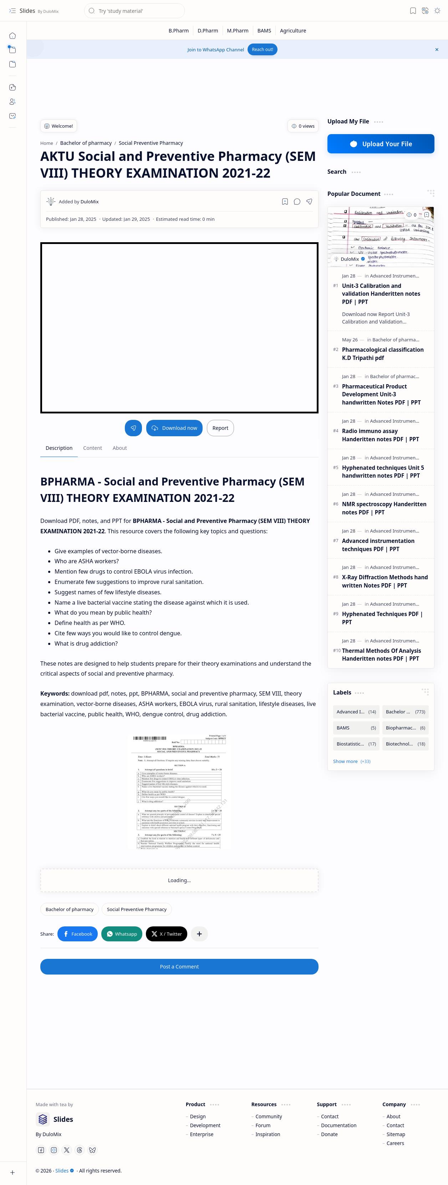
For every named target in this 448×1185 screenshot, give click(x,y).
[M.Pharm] (238, 30)
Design (198, 1116)
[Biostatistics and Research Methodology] (356, 744)
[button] (12, 10)
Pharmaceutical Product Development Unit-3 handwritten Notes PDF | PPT (381, 394)
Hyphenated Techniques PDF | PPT (382, 618)
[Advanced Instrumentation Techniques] (356, 711)
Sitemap (396, 1134)
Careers (395, 1143)
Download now (174, 427)
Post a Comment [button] (179, 966)
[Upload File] (12, 87)
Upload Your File (381, 143)
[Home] (12, 36)
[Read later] (285, 201)
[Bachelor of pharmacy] (69, 909)
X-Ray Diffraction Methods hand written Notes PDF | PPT (385, 581)
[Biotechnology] (405, 744)
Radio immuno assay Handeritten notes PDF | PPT (380, 435)
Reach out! (262, 49)
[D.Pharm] (208, 30)
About (394, 1116)
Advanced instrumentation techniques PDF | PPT (378, 545)
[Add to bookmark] (426, 215)
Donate (329, 1134)
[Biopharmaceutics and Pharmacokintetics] (405, 727)
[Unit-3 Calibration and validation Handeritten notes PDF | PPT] (381, 237)
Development (205, 1125)
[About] (12, 102)
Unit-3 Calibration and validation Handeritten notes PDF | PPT (381, 294)
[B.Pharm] (179, 30)
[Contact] (12, 116)
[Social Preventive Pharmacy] (137, 909)
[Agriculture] (293, 30)
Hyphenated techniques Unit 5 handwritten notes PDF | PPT (383, 471)
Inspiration (267, 1134)
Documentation (338, 1125)
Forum (262, 1125)
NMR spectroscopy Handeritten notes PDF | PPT (384, 508)
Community (268, 1116)
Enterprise (202, 1134)
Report (221, 427)
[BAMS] (264, 30)
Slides (28, 11)
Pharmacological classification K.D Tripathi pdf (383, 353)
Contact (329, 1116)
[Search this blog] (134, 11)
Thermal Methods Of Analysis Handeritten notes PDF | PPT (381, 654)
